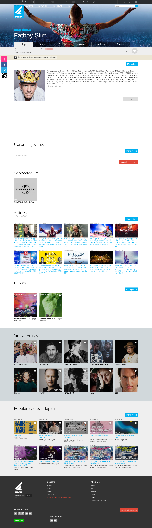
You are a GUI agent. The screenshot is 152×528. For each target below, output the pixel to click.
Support (93, 491)
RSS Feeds (30, 513)
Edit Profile (49, 49)
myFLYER (50, 494)
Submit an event (128, 162)
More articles (131, 219)
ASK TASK (17, 435)
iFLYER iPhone (51, 520)
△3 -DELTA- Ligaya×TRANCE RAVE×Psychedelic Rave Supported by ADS (24, 463)
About (43, 44)
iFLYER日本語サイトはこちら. (129, 510)
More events (131, 151)
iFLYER (19, 487)
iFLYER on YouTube (26, 513)
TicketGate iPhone (55, 520)
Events (29, 5)
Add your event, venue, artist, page (59, 497)
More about (132, 64)
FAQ (92, 488)
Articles (101, 44)
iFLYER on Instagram (22, 513)
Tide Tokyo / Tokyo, (47, 440)
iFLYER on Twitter (15, 513)
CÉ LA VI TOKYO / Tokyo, (49, 464)
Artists (44, 5)
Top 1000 (28, 30)
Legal (93, 494)
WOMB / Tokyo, (20, 438)
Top (24, 44)
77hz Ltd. (28, 495)
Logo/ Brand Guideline (98, 500)
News (59, 5)
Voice (82, 44)
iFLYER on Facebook (19, 513)
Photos (120, 44)
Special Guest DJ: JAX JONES (49, 461)
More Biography (130, 99)
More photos (131, 289)
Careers (93, 497)
